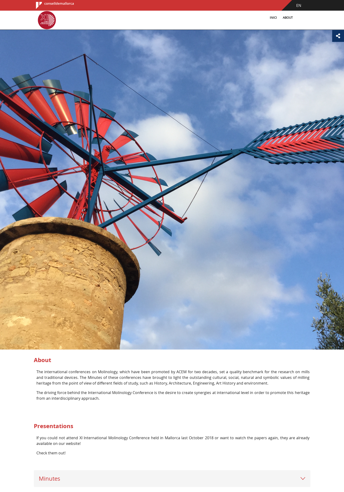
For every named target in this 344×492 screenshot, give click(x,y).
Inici (273, 18)
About (288, 18)
